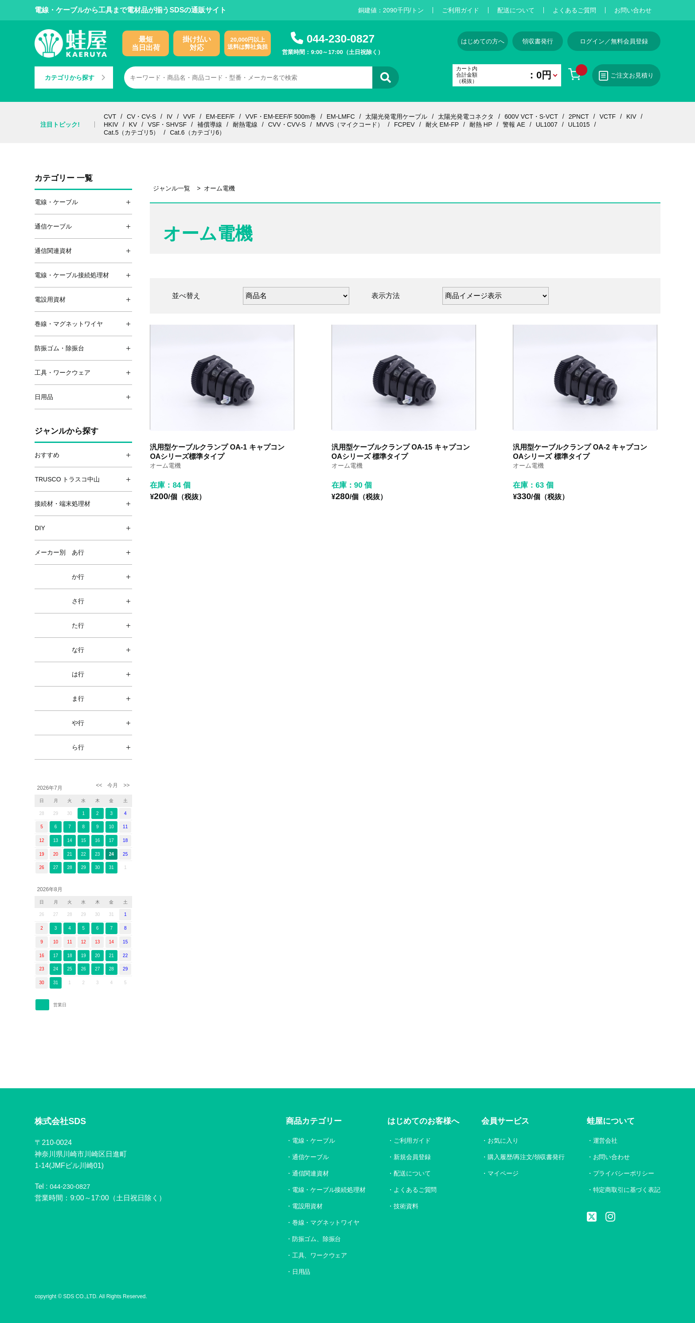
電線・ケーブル (310, 1140)
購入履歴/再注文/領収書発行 (525, 1156)
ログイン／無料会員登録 (614, 41)
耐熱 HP (480, 124)
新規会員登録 (410, 1156)
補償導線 (209, 124)
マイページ (501, 1173)
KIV (631, 116)
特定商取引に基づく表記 (626, 1189)
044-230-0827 (340, 38)
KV (133, 124)
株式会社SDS (64, 1122)
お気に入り (501, 1140)
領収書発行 (531, 41)
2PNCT (579, 116)
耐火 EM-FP (442, 124)
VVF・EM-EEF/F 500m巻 (280, 116)
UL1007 (547, 124)
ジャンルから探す (66, 431)
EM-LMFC (341, 116)
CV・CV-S (141, 116)
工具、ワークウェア (317, 1255)
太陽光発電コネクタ (466, 116)
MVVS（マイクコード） (349, 124)
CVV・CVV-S (287, 124)
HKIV (111, 124)
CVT (110, 116)
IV (169, 116)
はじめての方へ (464, 41)
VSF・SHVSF (167, 124)
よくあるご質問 (574, 10)
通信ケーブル (307, 1156)
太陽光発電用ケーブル (396, 116)
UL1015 (579, 124)
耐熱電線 (245, 124)
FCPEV (404, 124)
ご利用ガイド (460, 10)
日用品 (298, 1271)
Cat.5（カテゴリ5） (131, 132)
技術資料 (404, 1206)
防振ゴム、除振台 (314, 1238)
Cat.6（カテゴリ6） (197, 132)
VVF (189, 116)
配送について (516, 10)
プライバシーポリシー (623, 1173)
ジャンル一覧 (171, 188)
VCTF (607, 116)
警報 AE (514, 124)
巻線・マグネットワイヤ (323, 1222)
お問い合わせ (633, 10)
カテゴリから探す (78, 77)
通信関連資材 (307, 1173)
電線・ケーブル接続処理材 (326, 1189)
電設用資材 (304, 1206)
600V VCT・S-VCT (531, 116)
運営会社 (604, 1140)
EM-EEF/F (220, 116)
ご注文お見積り (622, 76)
